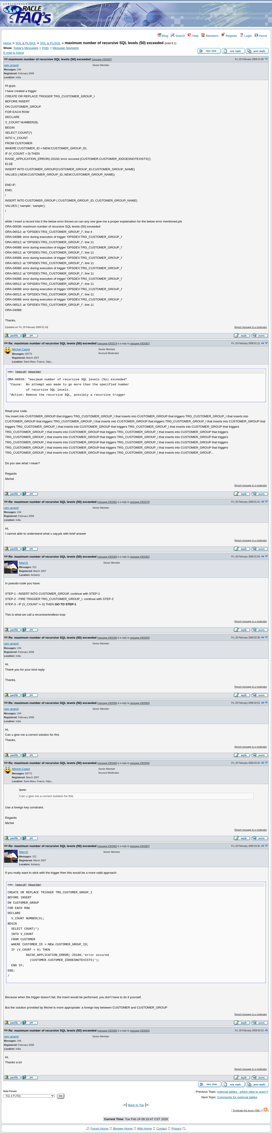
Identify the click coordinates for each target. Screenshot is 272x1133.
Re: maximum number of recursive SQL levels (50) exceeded (53, 343)
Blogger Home (123, 1128)
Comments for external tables (237, 1096)
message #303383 (107, 556)
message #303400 (107, 763)
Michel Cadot (21, 349)
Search (178, 35)
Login (246, 35)
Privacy (176, 1128)
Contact (161, 1128)
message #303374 (107, 343)
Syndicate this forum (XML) (247, 1110)
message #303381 (107, 502)
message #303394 (107, 703)
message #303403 (107, 846)
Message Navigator (65, 48)
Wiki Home (144, 1128)
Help (193, 35)
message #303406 (107, 1030)
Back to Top (136, 1104)
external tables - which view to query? (242, 1091)
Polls (45, 48)
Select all (20, 372)
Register (229, 35)
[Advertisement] (163, 14)
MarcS (23, 562)
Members (209, 35)
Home (261, 35)
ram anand (11, 65)
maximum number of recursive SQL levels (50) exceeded (50, 59)
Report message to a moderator (250, 327)
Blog (163, 35)
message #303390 (107, 637)
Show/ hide (34, 372)
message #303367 (101, 59)
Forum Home (99, 1128)
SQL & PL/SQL (25, 43)
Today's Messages (25, 48)
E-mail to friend (13, 53)
